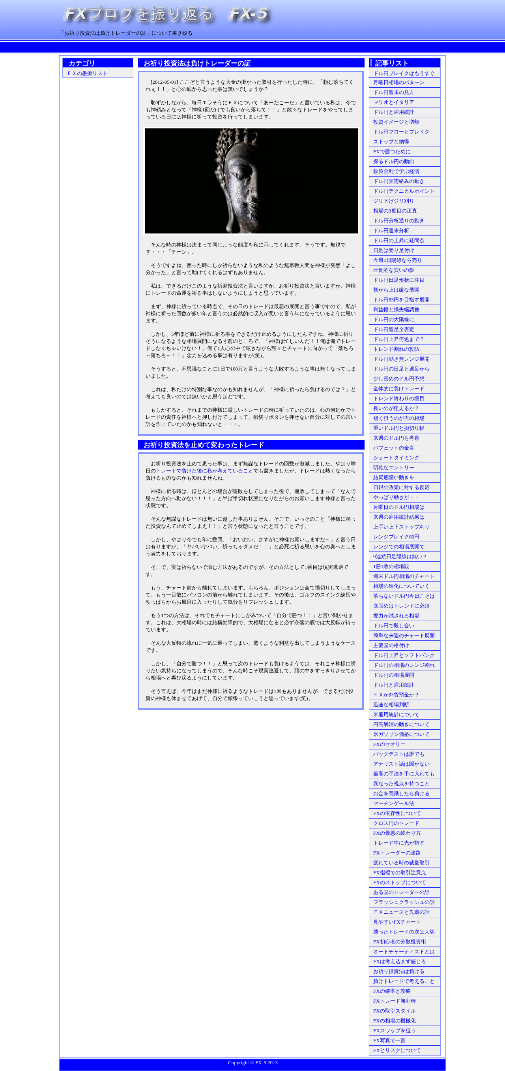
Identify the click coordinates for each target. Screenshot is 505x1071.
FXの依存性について (397, 813)
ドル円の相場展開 (393, 675)
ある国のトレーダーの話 (401, 892)
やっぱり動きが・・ (396, 497)
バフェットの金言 (393, 448)
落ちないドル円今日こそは (404, 596)
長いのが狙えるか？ (396, 408)
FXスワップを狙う (394, 1030)
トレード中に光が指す (399, 843)
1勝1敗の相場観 (391, 566)
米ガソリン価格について (401, 734)
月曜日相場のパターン (399, 82)
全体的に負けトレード (399, 389)
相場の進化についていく (401, 586)
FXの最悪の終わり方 (397, 833)
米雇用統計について (396, 714)
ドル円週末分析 (391, 230)
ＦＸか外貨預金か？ (396, 695)
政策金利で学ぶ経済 (396, 171)
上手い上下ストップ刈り (401, 527)
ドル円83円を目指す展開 (401, 300)
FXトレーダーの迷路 (397, 853)
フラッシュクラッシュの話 (404, 902)
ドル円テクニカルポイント (404, 191)
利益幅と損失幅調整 (396, 309)
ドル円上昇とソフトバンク (404, 655)
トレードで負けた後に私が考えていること (204, 471)
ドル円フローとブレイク (401, 132)
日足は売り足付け (393, 250)
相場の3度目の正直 (395, 211)
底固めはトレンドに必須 (401, 606)
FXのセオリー (389, 744)
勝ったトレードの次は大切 (404, 932)
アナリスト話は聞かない (401, 764)
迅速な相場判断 (391, 705)
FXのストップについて (399, 882)
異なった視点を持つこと (401, 784)
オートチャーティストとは (404, 951)
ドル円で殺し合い (393, 626)
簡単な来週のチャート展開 (404, 635)
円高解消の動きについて (401, 724)
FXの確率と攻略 (392, 991)
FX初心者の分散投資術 (399, 942)
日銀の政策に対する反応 (401, 487)
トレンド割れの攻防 (396, 349)
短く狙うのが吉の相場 (399, 418)
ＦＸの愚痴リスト (87, 73)
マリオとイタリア (393, 102)
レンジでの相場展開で (399, 547)
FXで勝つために (392, 151)
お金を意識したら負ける (401, 793)
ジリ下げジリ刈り (393, 201)
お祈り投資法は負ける (399, 971)
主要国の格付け (391, 645)
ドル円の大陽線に (393, 319)
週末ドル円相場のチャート (404, 576)
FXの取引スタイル (394, 1011)
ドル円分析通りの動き (399, 221)
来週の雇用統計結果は (399, 517)
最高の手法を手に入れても (404, 774)
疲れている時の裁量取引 (401, 863)
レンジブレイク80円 (396, 537)
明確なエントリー (393, 468)
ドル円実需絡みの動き (399, 181)
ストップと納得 (391, 142)
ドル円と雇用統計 (393, 112)
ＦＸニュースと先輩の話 (401, 912)
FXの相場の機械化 (394, 1021)
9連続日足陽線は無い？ (400, 556)
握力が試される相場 (396, 616)
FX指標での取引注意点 (399, 872)
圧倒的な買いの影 (393, 270)
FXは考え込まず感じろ (399, 961)
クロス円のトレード (396, 823)
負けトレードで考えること (404, 981)
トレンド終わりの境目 (399, 398)
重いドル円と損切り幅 (399, 428)
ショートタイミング (396, 458)
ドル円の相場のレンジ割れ (404, 665)
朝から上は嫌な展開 (396, 290)
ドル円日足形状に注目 (399, 280)
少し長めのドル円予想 (399, 379)
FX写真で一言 (389, 1040)
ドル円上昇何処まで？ (399, 339)
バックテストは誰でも (399, 754)
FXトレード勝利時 (394, 1001)
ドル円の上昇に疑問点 (399, 240)
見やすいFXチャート (397, 922)
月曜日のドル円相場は (399, 507)
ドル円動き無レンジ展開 (401, 359)
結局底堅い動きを (393, 477)
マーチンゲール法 (393, 803)
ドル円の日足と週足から (401, 369)
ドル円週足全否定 (393, 329)
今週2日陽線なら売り (397, 260)
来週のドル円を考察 (396, 438)
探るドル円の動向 (393, 161)
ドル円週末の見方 (393, 92)
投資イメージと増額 (396, 122)
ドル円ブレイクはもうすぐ (404, 73)
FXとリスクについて (397, 1050)
